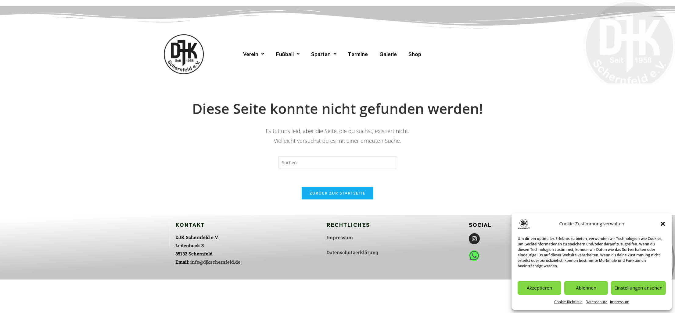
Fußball (288, 54)
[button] (663, 224)
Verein (253, 54)
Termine (358, 54)
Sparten (323, 54)
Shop (414, 54)
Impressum (619, 301)
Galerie (388, 54)
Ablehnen (586, 288)
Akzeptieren (539, 288)
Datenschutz (596, 301)
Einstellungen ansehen (638, 288)
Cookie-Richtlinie (568, 301)
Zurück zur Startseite (337, 193)
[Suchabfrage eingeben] (337, 162)
